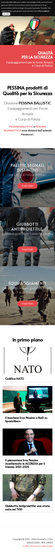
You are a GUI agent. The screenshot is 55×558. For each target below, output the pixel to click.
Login (50, 546)
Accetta (6, 14)
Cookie (42, 546)
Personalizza (44, 11)
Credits (25, 546)
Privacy (34, 546)
